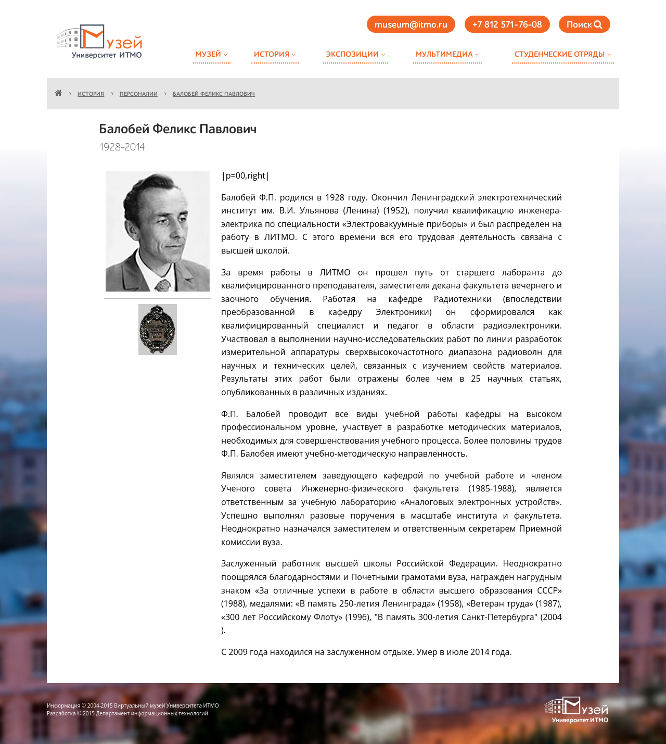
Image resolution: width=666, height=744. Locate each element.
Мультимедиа (444, 54)
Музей (208, 54)
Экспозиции (352, 54)
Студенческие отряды (560, 54)
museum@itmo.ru (411, 25)
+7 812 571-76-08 (507, 25)
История (271, 54)
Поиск (585, 25)
